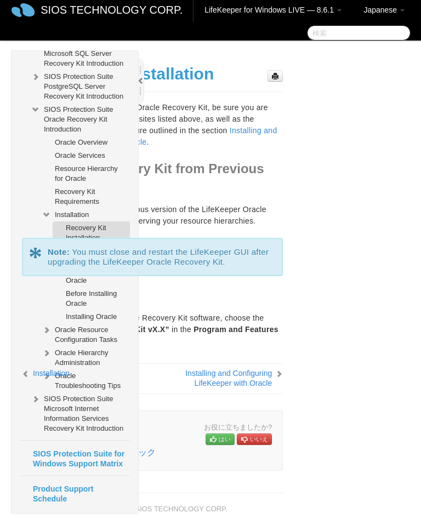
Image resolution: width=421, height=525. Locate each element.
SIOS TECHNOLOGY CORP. (112, 10)
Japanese (384, 9)
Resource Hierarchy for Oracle (86, 173)
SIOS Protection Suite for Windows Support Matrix (78, 458)
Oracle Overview (81, 142)
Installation (65, 214)
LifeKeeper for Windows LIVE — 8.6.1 (273, 9)
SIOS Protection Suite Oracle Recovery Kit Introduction (72, 118)
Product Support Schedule (63, 493)
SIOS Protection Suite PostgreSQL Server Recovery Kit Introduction (77, 85)
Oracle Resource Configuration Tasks (79, 333)
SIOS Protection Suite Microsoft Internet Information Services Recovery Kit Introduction (77, 412)
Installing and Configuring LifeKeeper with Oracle (228, 378)
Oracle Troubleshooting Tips (81, 379)
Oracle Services (80, 155)
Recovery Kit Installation (86, 233)
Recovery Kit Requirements (77, 196)
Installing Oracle (91, 316)
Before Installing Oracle (91, 298)
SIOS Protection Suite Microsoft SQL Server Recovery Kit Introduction (77, 52)
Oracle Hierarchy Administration (75, 356)
